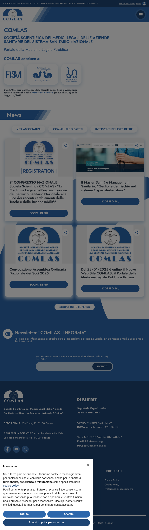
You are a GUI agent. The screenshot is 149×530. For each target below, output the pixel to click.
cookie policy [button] (10, 485)
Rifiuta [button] (24, 514)
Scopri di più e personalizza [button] (46, 522)
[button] (88, 465)
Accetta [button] (69, 514)
